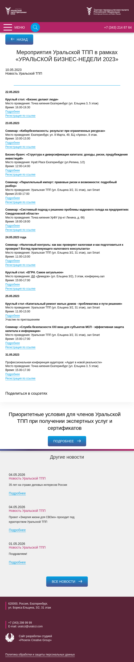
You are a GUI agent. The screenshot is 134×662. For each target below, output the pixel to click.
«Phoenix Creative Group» (35, 640)
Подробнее (12, 111)
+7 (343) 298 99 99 (20, 622)
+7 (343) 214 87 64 (118, 27)
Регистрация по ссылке (20, 115)
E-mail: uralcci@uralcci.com (25, 626)
